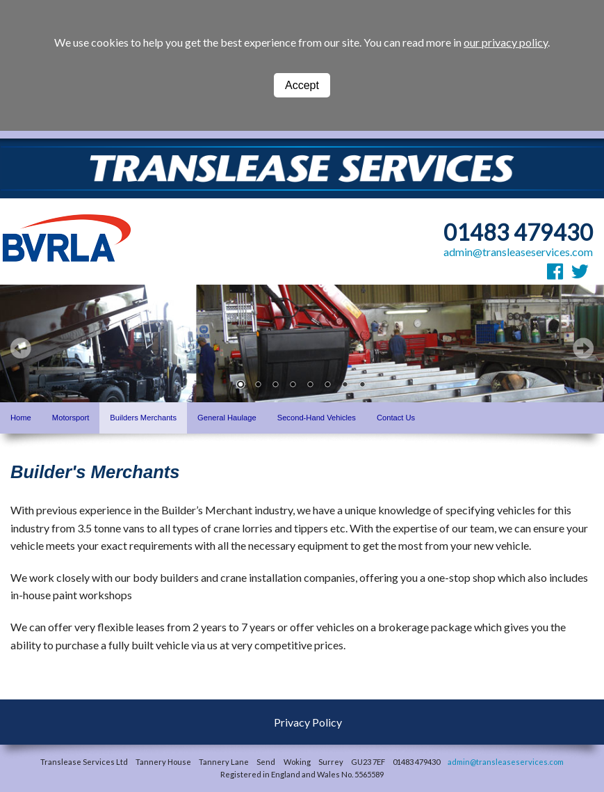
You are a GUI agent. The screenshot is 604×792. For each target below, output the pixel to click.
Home (20, 417)
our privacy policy (506, 42)
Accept (302, 85)
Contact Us (396, 417)
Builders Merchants (143, 417)
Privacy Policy (308, 722)
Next (583, 348)
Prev (20, 348)
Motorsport (70, 417)
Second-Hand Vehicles (316, 417)
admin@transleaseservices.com (518, 251)
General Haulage (226, 417)
